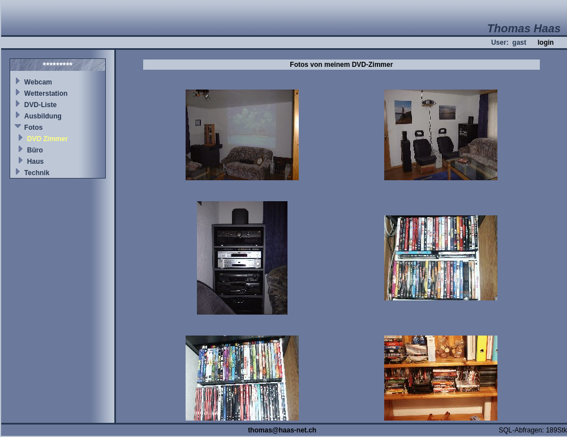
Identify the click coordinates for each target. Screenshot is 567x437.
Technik (36, 173)
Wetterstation (45, 93)
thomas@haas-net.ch (282, 430)
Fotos (33, 127)
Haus (35, 162)
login (546, 42)
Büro (35, 150)
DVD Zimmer (47, 139)
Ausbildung (43, 116)
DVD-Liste (40, 105)
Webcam (38, 82)
